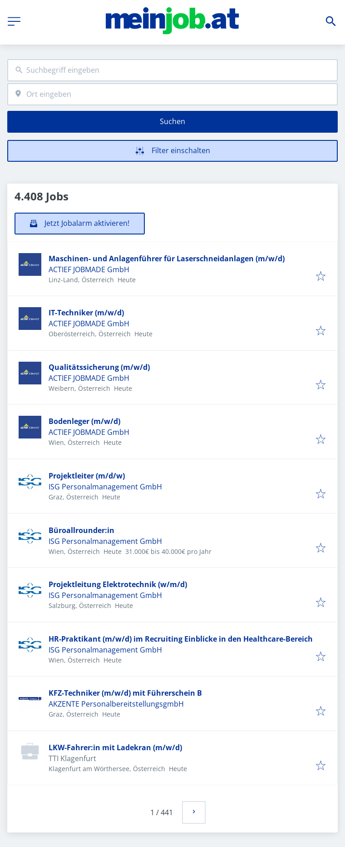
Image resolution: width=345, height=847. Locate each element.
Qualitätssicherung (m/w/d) (99, 367)
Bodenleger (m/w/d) (84, 421)
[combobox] (172, 70)
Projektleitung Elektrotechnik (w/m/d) (118, 584)
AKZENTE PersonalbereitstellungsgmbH (116, 704)
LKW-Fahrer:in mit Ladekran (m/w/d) (115, 747)
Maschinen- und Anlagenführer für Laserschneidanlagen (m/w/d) (167, 259)
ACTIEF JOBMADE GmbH (89, 269)
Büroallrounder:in (81, 530)
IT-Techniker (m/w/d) (86, 313)
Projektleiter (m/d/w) (87, 476)
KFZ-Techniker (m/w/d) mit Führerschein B (125, 693)
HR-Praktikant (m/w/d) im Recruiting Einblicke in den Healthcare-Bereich (181, 639)
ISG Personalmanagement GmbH (105, 487)
